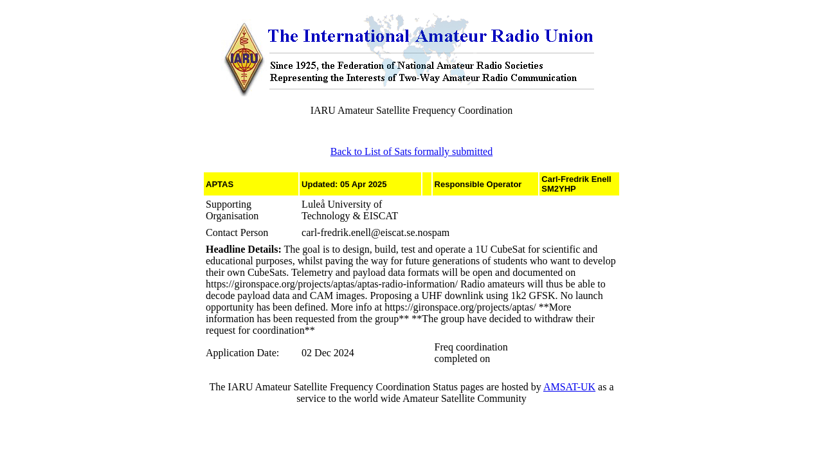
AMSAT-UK (569, 386)
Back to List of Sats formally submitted (411, 151)
